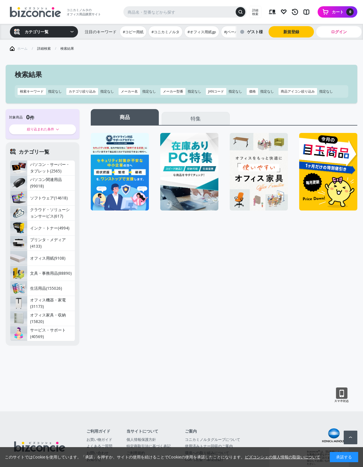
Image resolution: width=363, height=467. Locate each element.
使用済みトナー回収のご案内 (209, 446)
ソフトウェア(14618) (39, 198)
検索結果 (67, 48)
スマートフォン (341, 395)
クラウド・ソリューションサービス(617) (40, 213)
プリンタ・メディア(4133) (38, 243)
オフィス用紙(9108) (38, 258)
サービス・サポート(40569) (38, 333)
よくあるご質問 (99, 446)
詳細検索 (255, 12)
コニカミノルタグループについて (212, 439)
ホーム (22, 48)
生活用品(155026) (36, 288)
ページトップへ (350, 437)
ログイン (339, 31)
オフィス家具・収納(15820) (38, 318)
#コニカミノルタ (165, 31)
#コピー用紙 (133, 31)
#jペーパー (233, 31)
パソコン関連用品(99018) (36, 183)
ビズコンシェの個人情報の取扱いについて (282, 457)
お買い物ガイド (99, 439)
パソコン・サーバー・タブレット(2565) (40, 167)
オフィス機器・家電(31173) (38, 303)
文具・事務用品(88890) (41, 273)
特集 (196, 118)
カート (343, 12)
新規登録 (291, 31)
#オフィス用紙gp (201, 31)
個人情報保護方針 (141, 439)
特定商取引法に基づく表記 (148, 446)
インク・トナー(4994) (39, 228)
